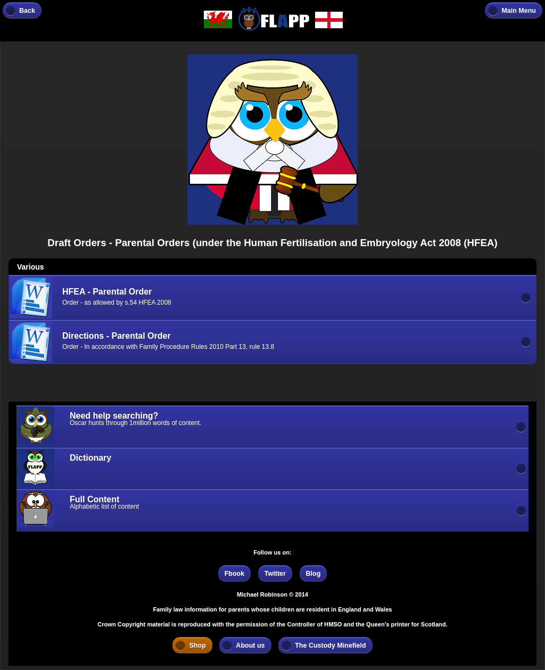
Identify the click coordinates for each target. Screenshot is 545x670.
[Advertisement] (94, 386)
